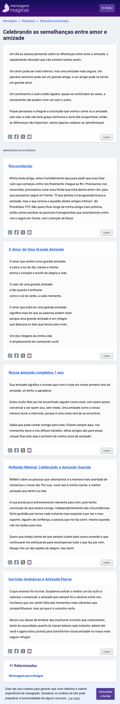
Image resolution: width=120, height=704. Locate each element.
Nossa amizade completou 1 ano (36, 373)
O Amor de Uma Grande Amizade (36, 249)
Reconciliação (20, 166)
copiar (106, 137)
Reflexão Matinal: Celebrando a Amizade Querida (50, 467)
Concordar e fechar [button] (105, 694)
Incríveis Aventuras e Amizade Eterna (40, 579)
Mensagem (28, 20)
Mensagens (10, 20)
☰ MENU (107, 8)
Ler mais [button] (74, 698)
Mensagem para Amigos (54, 20)
